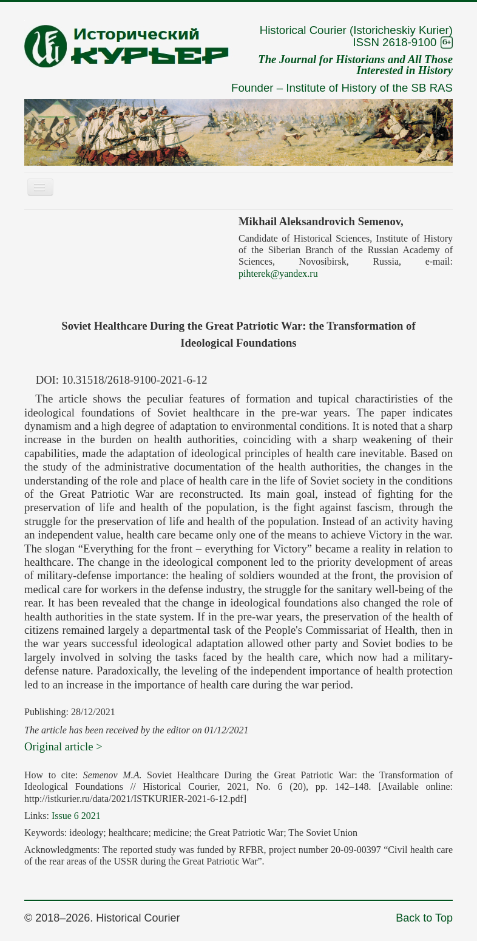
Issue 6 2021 (76, 815)
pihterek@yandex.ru (278, 273)
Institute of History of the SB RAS (369, 87)
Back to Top (424, 918)
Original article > (63, 746)
